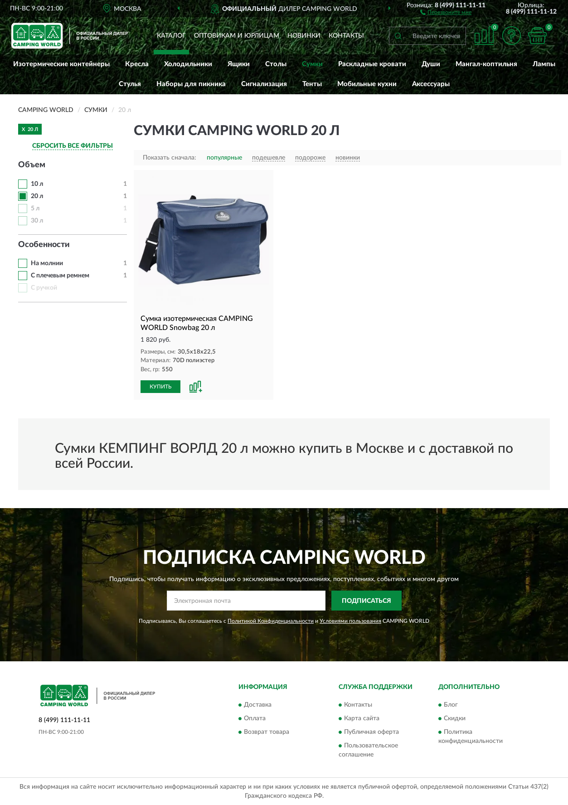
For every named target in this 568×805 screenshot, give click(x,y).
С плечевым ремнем (60, 275)
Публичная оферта (371, 732)
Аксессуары (431, 84)
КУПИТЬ (160, 386)
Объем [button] (31, 165)
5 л (35, 208)
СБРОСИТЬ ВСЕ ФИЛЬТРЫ (72, 146)
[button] (445, 12)
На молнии (47, 263)
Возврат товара (266, 732)
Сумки (312, 64)
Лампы (544, 64)
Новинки (303, 36)
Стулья (130, 84)
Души (431, 64)
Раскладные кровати (372, 64)
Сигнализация (264, 84)
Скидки (455, 718)
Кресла (137, 64)
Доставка (258, 705)
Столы (275, 64)
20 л (37, 196)
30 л (37, 221)
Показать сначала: (169, 158)
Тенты (312, 84)
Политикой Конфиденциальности (271, 621)
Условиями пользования (350, 621)
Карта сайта (361, 718)
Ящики (239, 64)
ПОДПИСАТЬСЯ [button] (366, 601)
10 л (37, 184)
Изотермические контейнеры (61, 64)
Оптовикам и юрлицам (236, 36)
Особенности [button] (44, 245)
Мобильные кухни (367, 84)
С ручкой (44, 288)
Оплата (255, 718)
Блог (451, 705)
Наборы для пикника (191, 84)
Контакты (346, 36)
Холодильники (188, 64)
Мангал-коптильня (486, 64)
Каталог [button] (171, 36)
